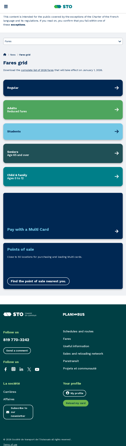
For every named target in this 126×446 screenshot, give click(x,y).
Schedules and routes (78, 331)
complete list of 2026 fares (37, 70)
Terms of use (10, 444)
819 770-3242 (16, 339)
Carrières (9, 391)
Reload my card (75, 403)
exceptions (18, 24)
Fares (13, 55)
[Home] (4, 54)
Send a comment (17, 350)
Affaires (8, 399)
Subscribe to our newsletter (19, 412)
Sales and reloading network (83, 353)
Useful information (76, 346)
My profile (74, 393)
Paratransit (71, 361)
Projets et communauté (79, 368)
